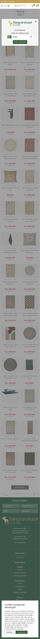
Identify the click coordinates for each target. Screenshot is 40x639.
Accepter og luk (21, 632)
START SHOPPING (20, 42)
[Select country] (8, 6)
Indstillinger (9, 632)
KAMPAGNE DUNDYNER (7, 1)
